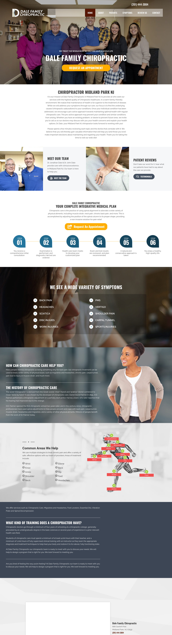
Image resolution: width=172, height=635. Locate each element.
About (101, 12)
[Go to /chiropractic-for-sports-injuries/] (115, 327)
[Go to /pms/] (115, 300)
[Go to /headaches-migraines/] (59, 307)
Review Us (142, 12)
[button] (86, 68)
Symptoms (127, 12)
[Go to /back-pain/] (59, 300)
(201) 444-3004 (139, 4)
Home (90, 12)
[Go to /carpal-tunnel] (115, 320)
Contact (156, 12)
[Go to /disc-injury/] (59, 320)
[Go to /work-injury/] (59, 327)
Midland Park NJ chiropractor (80, 123)
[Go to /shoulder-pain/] (115, 314)
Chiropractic (20, 392)
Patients (113, 12)
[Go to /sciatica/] (59, 314)
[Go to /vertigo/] (115, 307)
